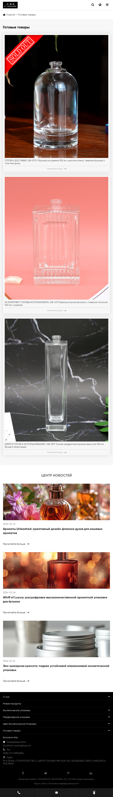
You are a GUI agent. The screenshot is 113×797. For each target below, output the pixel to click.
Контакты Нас (10, 737)
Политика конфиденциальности (63, 783)
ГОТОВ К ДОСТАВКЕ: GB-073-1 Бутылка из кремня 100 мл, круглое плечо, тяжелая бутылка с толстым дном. (55, 162)
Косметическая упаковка (16, 710)
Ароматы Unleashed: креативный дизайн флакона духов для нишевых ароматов (53, 531)
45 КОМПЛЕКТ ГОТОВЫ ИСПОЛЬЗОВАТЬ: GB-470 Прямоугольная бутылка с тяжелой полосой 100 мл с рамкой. (56, 303)
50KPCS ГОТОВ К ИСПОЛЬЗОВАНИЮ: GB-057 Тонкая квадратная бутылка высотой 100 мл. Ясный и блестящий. (54, 445)
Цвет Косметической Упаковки (19, 723)
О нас (6, 696)
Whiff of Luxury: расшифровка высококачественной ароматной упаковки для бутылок (55, 599)
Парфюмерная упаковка (16, 717)
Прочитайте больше (56, 169)
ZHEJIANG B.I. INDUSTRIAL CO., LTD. (55, 779)
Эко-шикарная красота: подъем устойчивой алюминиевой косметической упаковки (56, 668)
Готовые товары (27, 14)
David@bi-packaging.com (17, 745)
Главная (10, 14)
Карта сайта (40, 783)
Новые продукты (12, 703)
